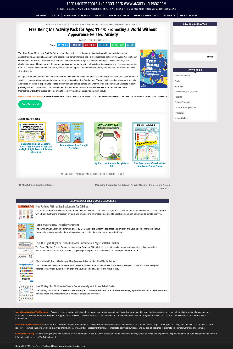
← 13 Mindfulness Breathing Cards (34, 185)
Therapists (169, 15)
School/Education (119, 15)
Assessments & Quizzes (77, 15)
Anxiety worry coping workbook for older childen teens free (97, 174)
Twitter (62, 45)
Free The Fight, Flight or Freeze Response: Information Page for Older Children (77, 243)
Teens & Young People (146, 15)
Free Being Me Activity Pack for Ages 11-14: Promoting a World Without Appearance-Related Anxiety (93, 31)
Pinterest (90, 45)
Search (210, 56)
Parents (99, 15)
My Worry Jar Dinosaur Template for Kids (111, 165)
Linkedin (104, 45)
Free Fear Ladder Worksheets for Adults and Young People (150, 165)
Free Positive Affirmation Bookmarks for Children (61, 207)
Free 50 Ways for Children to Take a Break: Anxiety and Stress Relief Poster (75, 286)
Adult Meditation (182, 75)
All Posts (41, 15)
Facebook (76, 45)
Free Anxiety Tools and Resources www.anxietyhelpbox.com (116, 3)
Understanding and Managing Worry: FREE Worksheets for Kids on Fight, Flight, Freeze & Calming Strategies (36, 148)
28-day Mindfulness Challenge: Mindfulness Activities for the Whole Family (75, 262)
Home (48, 24)
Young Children (188, 15)
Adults (55, 15)
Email (131, 45)
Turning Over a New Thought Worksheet (74, 147)
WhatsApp (118, 45)
